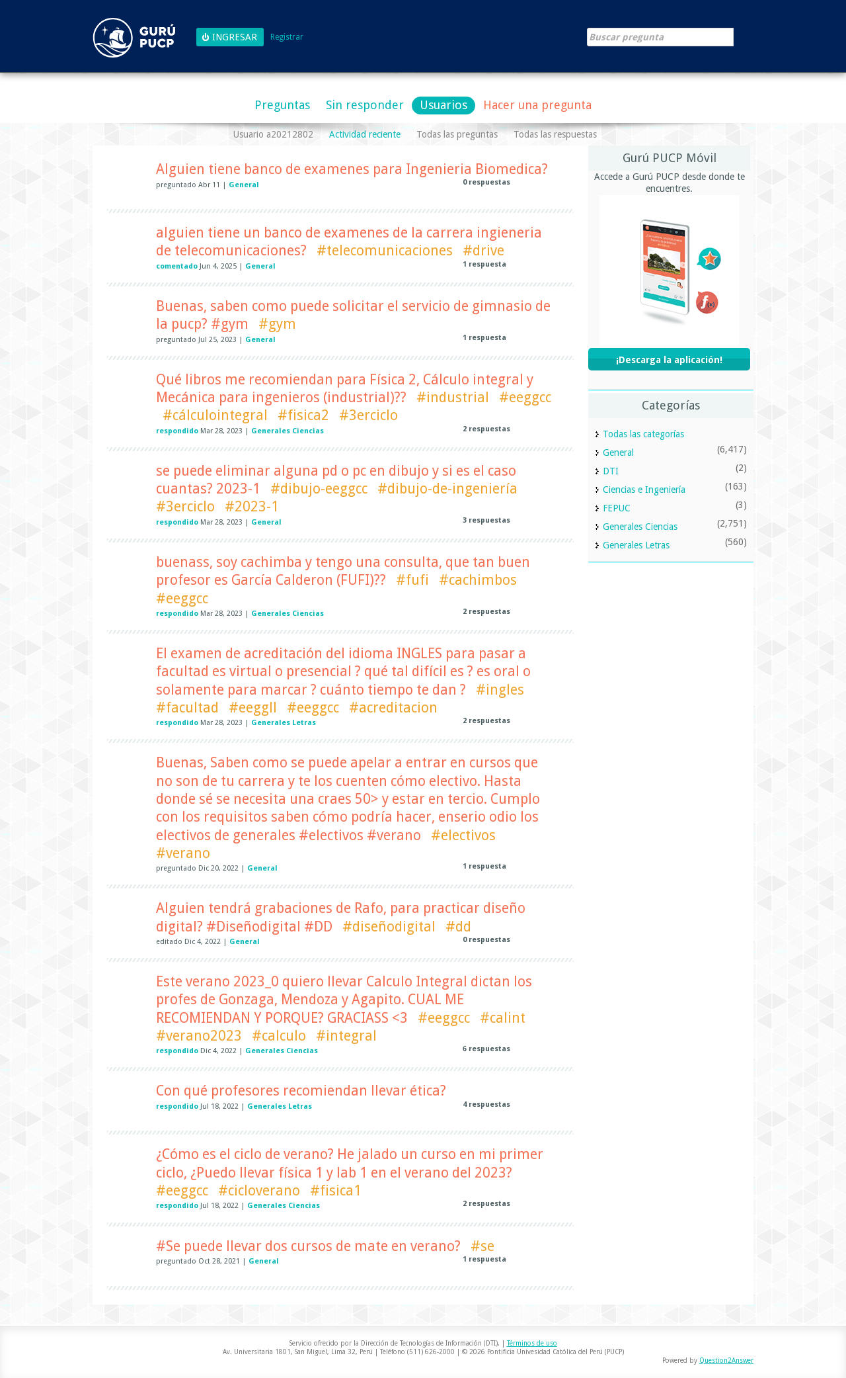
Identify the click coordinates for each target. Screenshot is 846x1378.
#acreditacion (393, 707)
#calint (502, 1018)
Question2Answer (726, 1360)
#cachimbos (478, 580)
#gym (277, 324)
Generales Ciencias (287, 431)
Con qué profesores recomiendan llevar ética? (301, 1090)
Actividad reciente (365, 134)
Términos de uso (532, 1343)
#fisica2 (303, 415)
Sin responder (365, 105)
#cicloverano (259, 1190)
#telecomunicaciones (385, 250)
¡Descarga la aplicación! (669, 360)
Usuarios (443, 105)
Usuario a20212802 (273, 134)
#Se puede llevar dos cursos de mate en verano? (308, 1246)
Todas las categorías (643, 434)
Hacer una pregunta (537, 105)
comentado (177, 266)
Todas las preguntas (457, 134)
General (244, 185)
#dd (458, 926)
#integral (346, 1035)
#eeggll (253, 707)
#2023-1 (252, 506)
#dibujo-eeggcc (318, 488)
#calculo (279, 1035)
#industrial (452, 397)
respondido (177, 431)
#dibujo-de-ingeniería (447, 488)
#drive (483, 250)
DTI (611, 471)
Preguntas (282, 105)
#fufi (412, 580)
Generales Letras (283, 722)
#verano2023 (199, 1035)
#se (482, 1246)
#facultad (187, 707)
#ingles (500, 689)
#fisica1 (336, 1190)
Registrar (286, 37)
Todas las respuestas (555, 134)
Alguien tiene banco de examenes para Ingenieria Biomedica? (352, 169)
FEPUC (617, 508)
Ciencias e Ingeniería (644, 489)
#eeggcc (525, 397)
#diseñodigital (389, 926)
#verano (183, 853)
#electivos (463, 835)
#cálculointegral (215, 415)
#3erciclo (368, 415)
